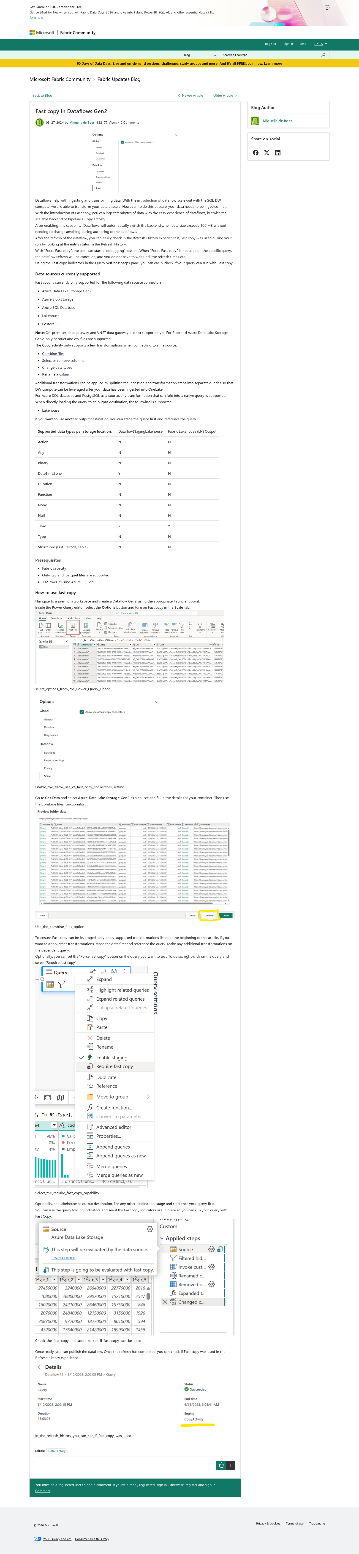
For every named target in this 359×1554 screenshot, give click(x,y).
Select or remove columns (63, 360)
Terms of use (295, 1523)
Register (270, 43)
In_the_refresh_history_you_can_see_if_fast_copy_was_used (83, 1435)
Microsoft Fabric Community (60, 79)
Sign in (288, 43)
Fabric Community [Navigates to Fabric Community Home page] (77, 32)
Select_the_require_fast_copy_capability (67, 1192)
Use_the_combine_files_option (59, 926)
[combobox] (274, 55)
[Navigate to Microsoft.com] (42, 32)
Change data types (57, 367)
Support (222, 32)
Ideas (144, 32)
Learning (203, 32)
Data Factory (56, 1450)
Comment (42, 1490)
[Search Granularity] (200, 55)
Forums (106, 32)
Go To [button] (318, 44)
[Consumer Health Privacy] (92, 1539)
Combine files (53, 353)
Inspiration (126, 32)
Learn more (273, 63)
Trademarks (317, 1523)
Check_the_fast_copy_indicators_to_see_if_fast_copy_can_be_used (88, 1340)
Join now (36, 17)
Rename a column (56, 374)
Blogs (185, 32)
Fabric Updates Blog (119, 79)
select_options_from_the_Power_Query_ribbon (73, 688)
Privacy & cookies (268, 1523)
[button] (228, 112)
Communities (165, 32)
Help (303, 43)
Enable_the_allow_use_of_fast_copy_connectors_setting (79, 786)
